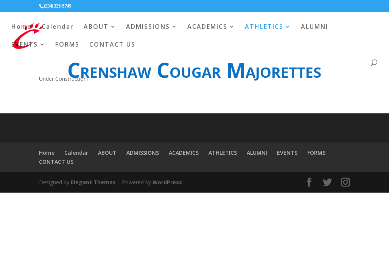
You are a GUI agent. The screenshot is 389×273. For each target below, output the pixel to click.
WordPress (167, 182)
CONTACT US (112, 45)
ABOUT (96, 27)
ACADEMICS (207, 27)
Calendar (58, 27)
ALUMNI (314, 27)
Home (21, 27)
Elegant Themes (93, 182)
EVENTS (24, 45)
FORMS (67, 45)
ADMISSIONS (148, 27)
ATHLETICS (264, 27)
